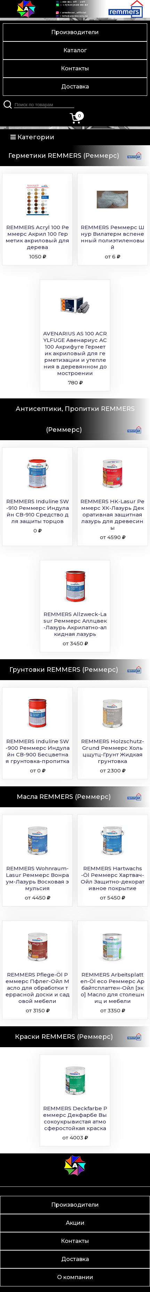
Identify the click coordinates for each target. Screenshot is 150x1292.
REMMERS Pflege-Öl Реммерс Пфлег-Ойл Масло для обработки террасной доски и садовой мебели (38, 987)
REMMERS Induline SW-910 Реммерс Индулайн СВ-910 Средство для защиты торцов (37, 511)
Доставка (75, 86)
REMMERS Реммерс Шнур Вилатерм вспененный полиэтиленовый (112, 237)
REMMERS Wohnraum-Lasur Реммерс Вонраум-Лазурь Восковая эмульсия (37, 878)
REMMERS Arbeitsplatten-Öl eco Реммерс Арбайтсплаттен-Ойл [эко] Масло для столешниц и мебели (112, 987)
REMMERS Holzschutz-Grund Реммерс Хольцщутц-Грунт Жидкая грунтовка (112, 751)
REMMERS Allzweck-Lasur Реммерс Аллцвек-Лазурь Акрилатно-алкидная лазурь (75, 624)
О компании (75, 1277)
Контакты (75, 68)
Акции (75, 1223)
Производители (75, 32)
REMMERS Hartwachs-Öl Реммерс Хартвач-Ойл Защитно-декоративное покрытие (112, 878)
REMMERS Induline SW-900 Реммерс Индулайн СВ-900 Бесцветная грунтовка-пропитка (38, 751)
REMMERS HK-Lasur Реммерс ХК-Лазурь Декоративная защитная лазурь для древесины (112, 514)
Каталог (75, 50)
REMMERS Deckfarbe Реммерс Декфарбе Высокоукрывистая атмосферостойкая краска (75, 1118)
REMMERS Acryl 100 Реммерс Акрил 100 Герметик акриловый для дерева (37, 237)
